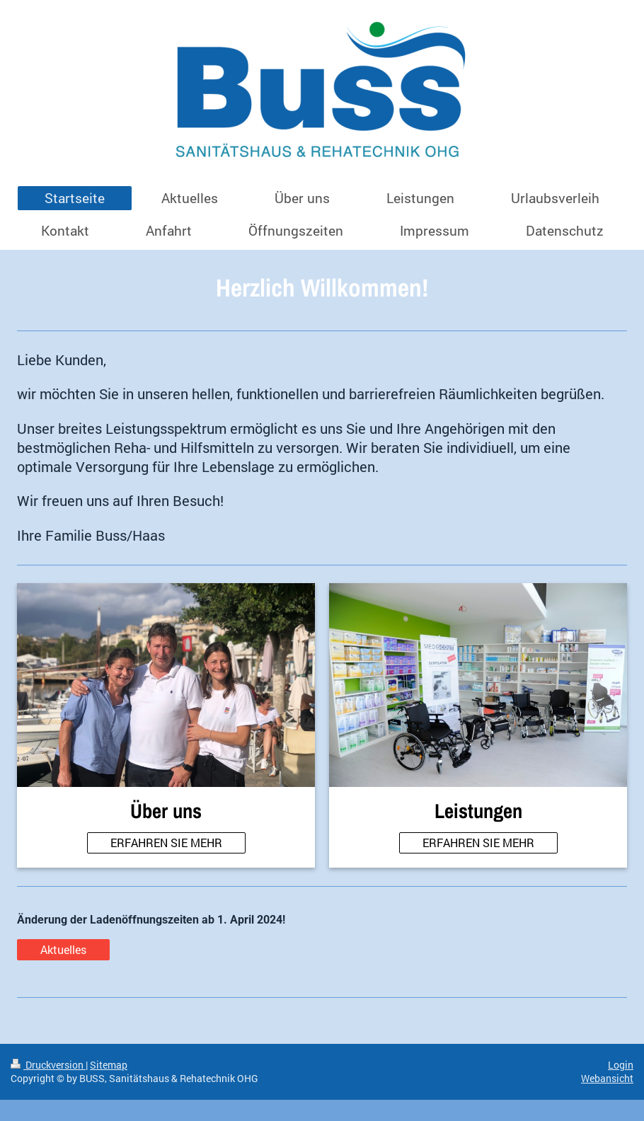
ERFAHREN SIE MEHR (166, 842)
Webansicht (607, 1078)
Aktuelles (63, 949)
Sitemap (108, 1064)
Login (620, 1064)
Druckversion (48, 1064)
